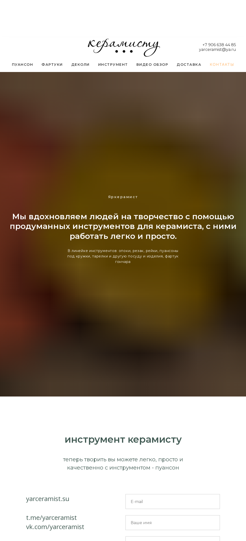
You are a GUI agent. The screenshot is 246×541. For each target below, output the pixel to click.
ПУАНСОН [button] (22, 64)
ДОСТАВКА (189, 64)
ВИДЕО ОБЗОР (152, 64)
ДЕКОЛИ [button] (80, 64)
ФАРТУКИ (52, 64)
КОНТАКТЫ (222, 64)
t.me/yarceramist (51, 517)
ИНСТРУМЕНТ (113, 64)
